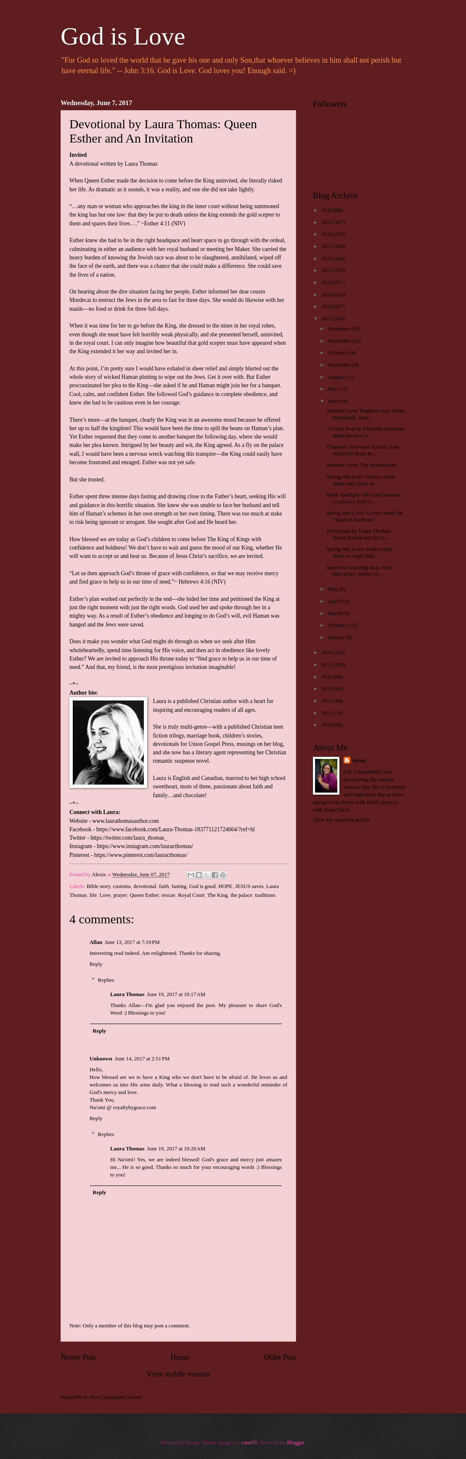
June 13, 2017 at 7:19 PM (132, 942)
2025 (327, 222)
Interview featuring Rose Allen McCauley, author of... (359, 571)
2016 (327, 652)
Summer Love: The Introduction (361, 465)
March (335, 613)
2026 (327, 210)
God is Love (123, 36)
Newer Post (78, 1357)
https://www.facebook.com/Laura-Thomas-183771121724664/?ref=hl (175, 829)
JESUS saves (249, 886)
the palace (241, 895)
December (339, 329)
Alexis (359, 761)
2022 (327, 259)
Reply (96, 964)
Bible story (98, 886)
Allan (96, 942)
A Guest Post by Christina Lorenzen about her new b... (365, 432)
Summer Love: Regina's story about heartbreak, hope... (365, 414)
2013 (327, 689)
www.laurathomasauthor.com (125, 821)
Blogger (295, 1443)
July (333, 389)
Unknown (101, 1059)
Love (105, 895)
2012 (327, 701)
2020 (327, 282)
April (334, 601)
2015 (327, 665)
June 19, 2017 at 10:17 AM (176, 994)
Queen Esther (144, 895)
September (340, 365)
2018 (327, 306)
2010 (327, 725)
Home (179, 1357)
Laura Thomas (127, 994)
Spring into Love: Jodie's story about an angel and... (359, 552)
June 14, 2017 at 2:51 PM (142, 1059)
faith (164, 886)
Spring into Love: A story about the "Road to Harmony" (364, 516)
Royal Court (191, 895)
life (93, 895)
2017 (327, 319)
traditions (265, 895)
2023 (327, 246)
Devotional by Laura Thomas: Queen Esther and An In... (359, 534)
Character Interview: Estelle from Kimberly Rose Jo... (362, 450)
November (340, 341)
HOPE (225, 886)
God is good (202, 886)
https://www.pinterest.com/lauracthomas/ (141, 855)
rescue (168, 895)
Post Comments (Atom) (116, 1397)
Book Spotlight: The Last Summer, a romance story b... (364, 498)
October (337, 353)
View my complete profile (341, 820)
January (337, 637)
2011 (327, 713)
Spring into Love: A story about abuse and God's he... (360, 480)
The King (217, 895)
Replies (106, 980)
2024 (327, 234)
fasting (179, 886)
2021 (327, 270)
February (338, 625)
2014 (327, 677)
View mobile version (178, 1374)
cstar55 (249, 1443)
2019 (327, 295)
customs (122, 886)
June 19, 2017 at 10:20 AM (176, 1149)
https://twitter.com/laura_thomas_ (128, 838)
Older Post (280, 1357)
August (336, 377)
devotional (144, 886)
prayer (120, 895)
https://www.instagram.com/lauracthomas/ (145, 846)
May (333, 589)
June (333, 401)
